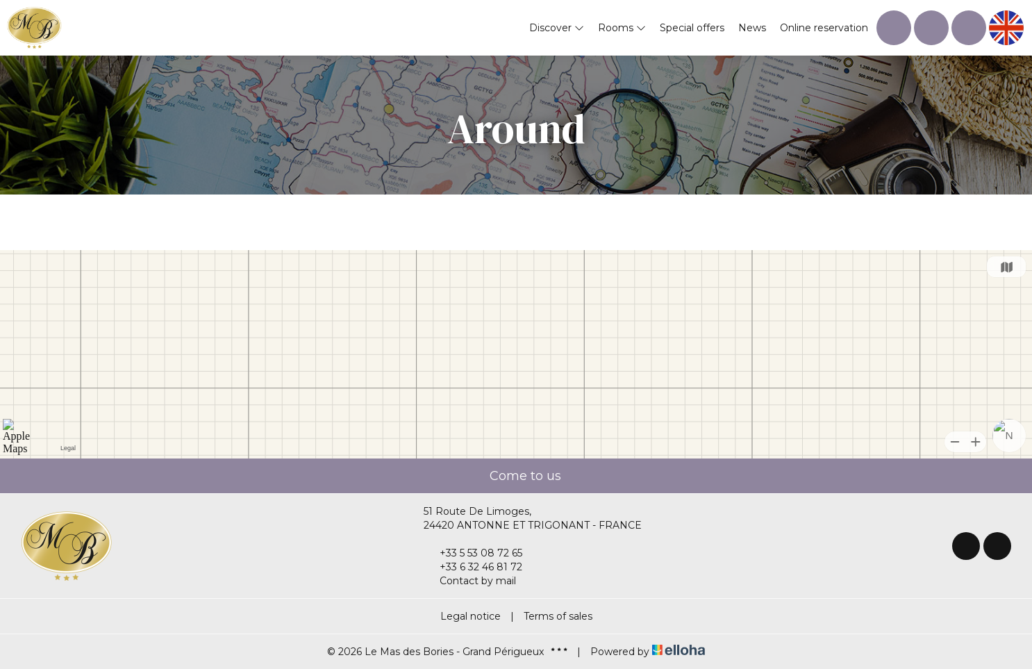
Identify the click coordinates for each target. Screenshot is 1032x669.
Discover (556, 28)
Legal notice (470, 616)
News (752, 28)
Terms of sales (558, 616)
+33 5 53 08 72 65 (473, 553)
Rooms (622, 28)
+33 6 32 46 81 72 (473, 567)
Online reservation (824, 28)
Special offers (692, 28)
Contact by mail (470, 581)
